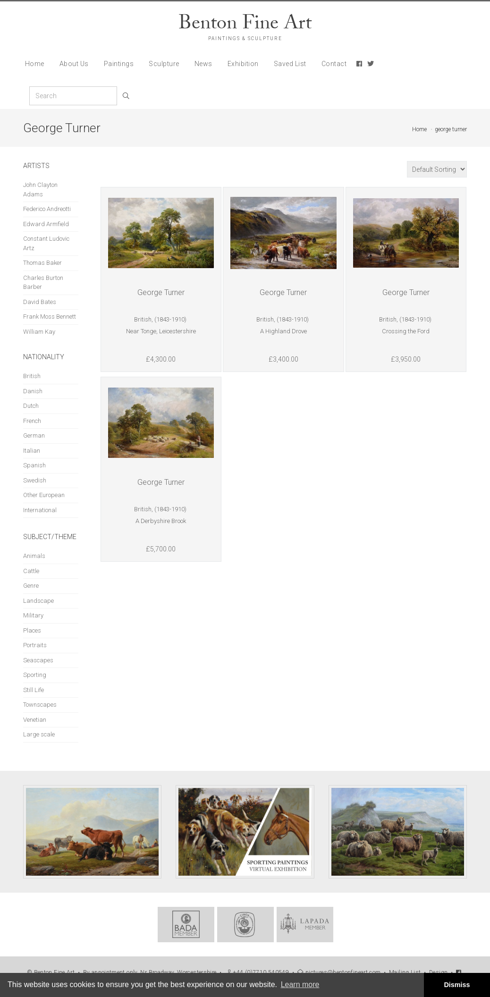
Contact (334, 64)
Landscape (38, 600)
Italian (31, 450)
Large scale (39, 734)
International (40, 510)
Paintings (119, 64)
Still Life (33, 689)
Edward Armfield (46, 224)
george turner (451, 129)
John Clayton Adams (40, 189)
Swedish (34, 480)
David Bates (39, 301)
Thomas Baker (42, 262)
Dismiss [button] (457, 985)
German (34, 435)
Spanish (34, 465)
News (203, 64)
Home (34, 64)
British (32, 376)
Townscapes (40, 704)
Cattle (31, 571)
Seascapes (38, 660)
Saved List (290, 64)
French (32, 420)
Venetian (34, 719)
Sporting (34, 674)
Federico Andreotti (47, 208)
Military (33, 615)
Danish (32, 391)
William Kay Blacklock (39, 336)
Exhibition (243, 64)
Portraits (35, 645)
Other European (44, 494)
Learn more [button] (300, 984)
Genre (31, 585)
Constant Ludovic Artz (46, 243)
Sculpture (164, 64)
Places (32, 630)
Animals (34, 555)
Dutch (31, 405)
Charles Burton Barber (43, 282)
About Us (74, 64)
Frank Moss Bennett (49, 316)
